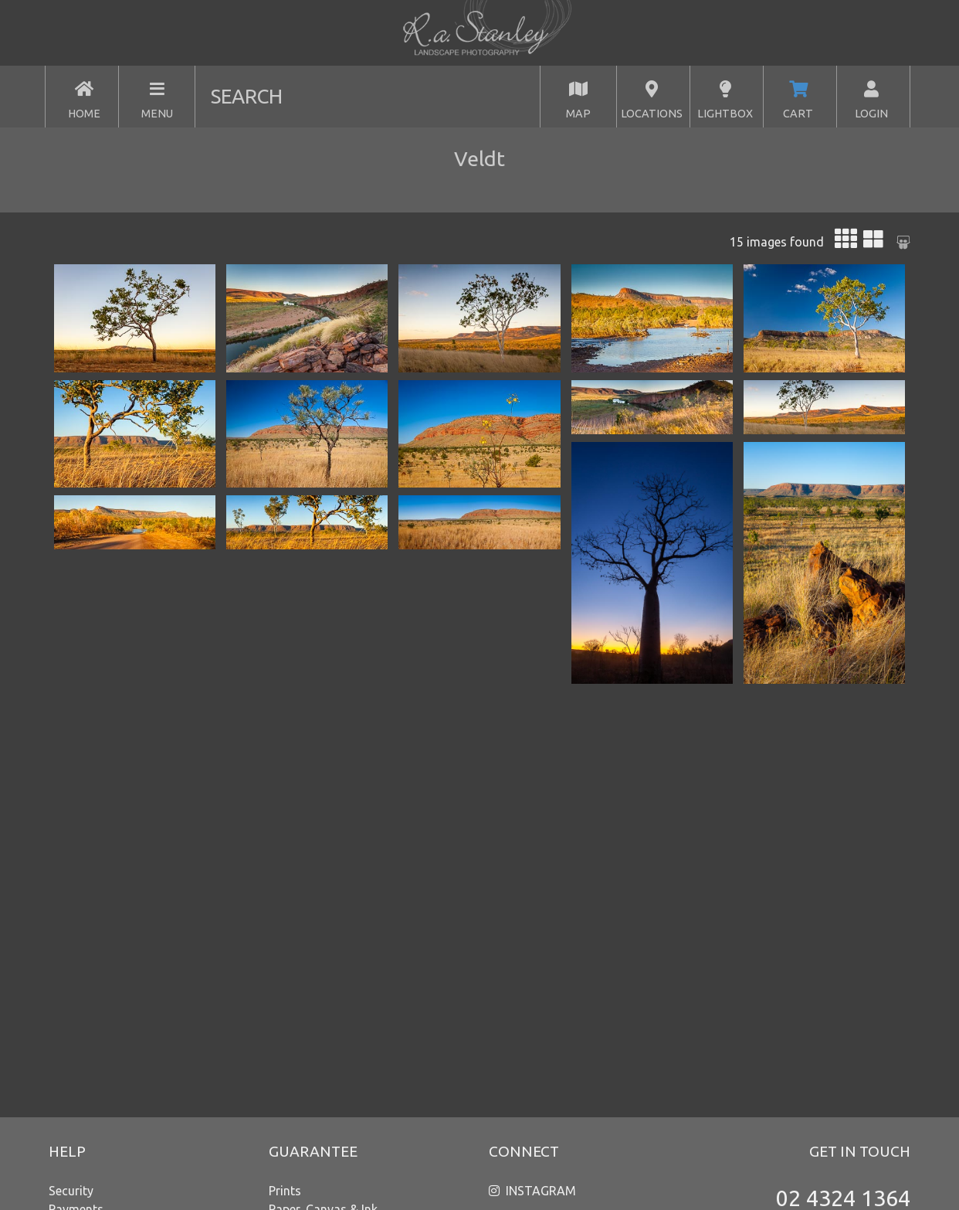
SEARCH (247, 96)
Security (71, 1191)
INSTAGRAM (541, 1191)
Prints (285, 1191)
